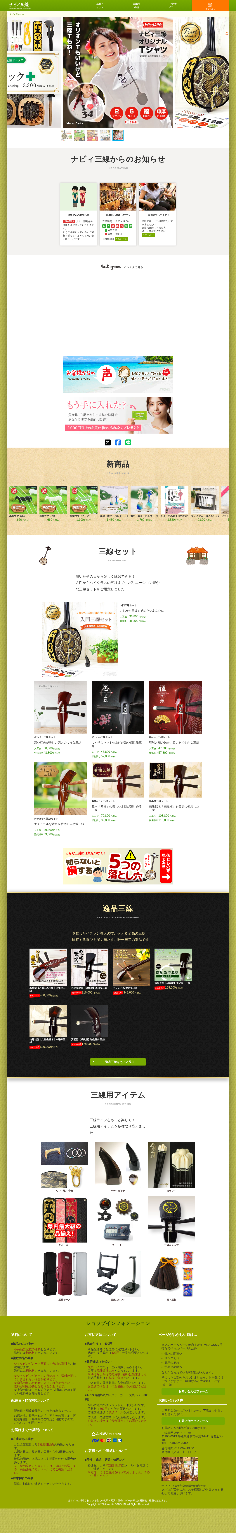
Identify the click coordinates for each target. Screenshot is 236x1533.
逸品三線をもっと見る (120, 1062)
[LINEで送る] (128, 442)
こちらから (121, 239)
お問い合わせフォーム (193, 1391)
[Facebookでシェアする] (118, 442)
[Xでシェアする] (108, 442)
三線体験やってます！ (157, 215)
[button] (66, 135)
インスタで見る (133, 267)
